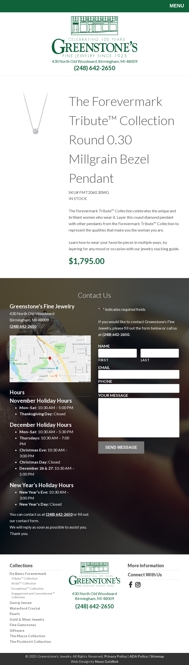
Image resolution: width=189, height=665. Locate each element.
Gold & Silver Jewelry (27, 619)
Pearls (15, 614)
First (103, 360)
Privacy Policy (115, 656)
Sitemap (157, 656)
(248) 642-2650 (94, 67)
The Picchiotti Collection (30, 641)
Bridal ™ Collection (24, 583)
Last (145, 360)
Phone (107, 381)
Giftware (17, 630)
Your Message (113, 395)
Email (106, 367)
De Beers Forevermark (28, 573)
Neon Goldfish (106, 661)
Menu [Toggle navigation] (173, 6)
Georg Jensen (21, 602)
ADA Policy (138, 656)
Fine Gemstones (23, 625)
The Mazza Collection (27, 636)
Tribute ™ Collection (25, 578)
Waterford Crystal (25, 608)
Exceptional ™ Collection (28, 588)
